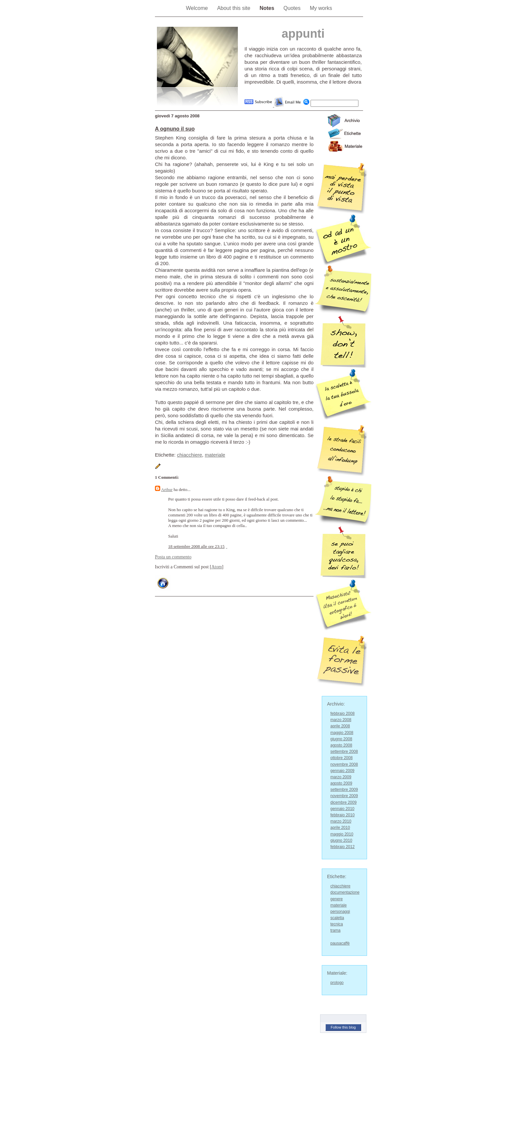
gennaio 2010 (342, 808)
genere (336, 899)
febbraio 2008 (342, 713)
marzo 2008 (340, 719)
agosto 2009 (341, 783)
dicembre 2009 (343, 802)
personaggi (340, 911)
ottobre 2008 (341, 757)
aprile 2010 (340, 827)
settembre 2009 (344, 789)
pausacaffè (340, 943)
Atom (216, 566)
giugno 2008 (341, 739)
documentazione (344, 892)
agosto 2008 (341, 745)
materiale (215, 455)
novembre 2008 (344, 764)
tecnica (336, 924)
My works (321, 8)
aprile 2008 (340, 726)
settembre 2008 (344, 751)
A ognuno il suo (175, 129)
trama (335, 930)
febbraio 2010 (342, 815)
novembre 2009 (344, 796)
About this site (233, 8)
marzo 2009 (340, 777)
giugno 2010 (341, 840)
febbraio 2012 (342, 846)
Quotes (292, 8)
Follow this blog (343, 1027)
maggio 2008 (341, 732)
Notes (267, 8)
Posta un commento (173, 556)
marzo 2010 (340, 821)
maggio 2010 (341, 834)
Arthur (167, 489)
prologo (337, 982)
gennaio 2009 (342, 770)
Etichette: (336, 876)
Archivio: (336, 704)
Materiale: (337, 973)
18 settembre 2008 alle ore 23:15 (196, 546)
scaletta (337, 918)
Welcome (197, 8)
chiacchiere (189, 455)
